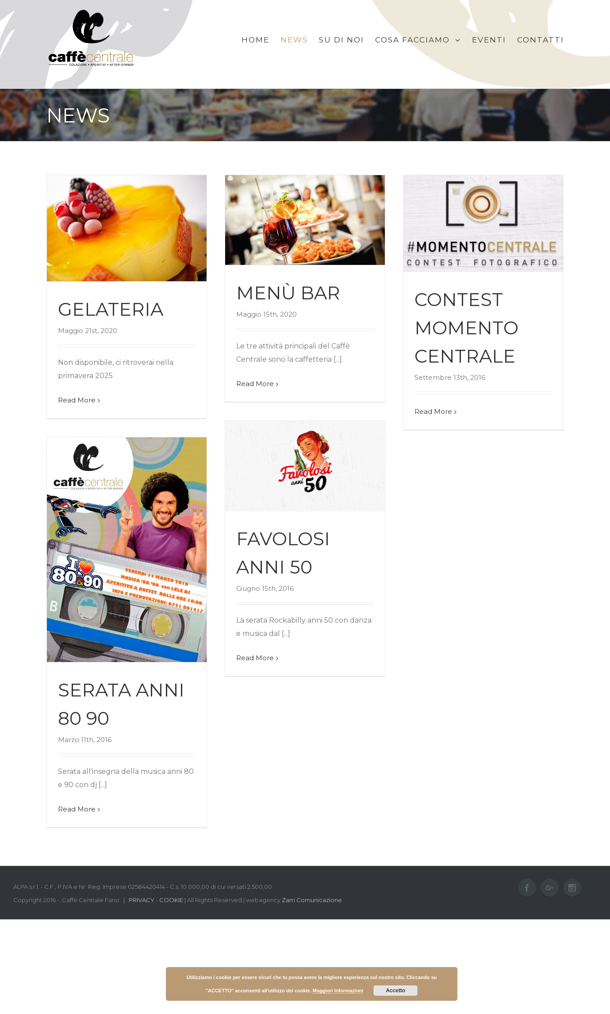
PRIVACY (141, 899)
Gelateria (110, 309)
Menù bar (288, 293)
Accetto (395, 990)
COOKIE (171, 899)
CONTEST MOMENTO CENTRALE (466, 327)
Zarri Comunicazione (312, 899)
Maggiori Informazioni (338, 990)
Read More (77, 400)
